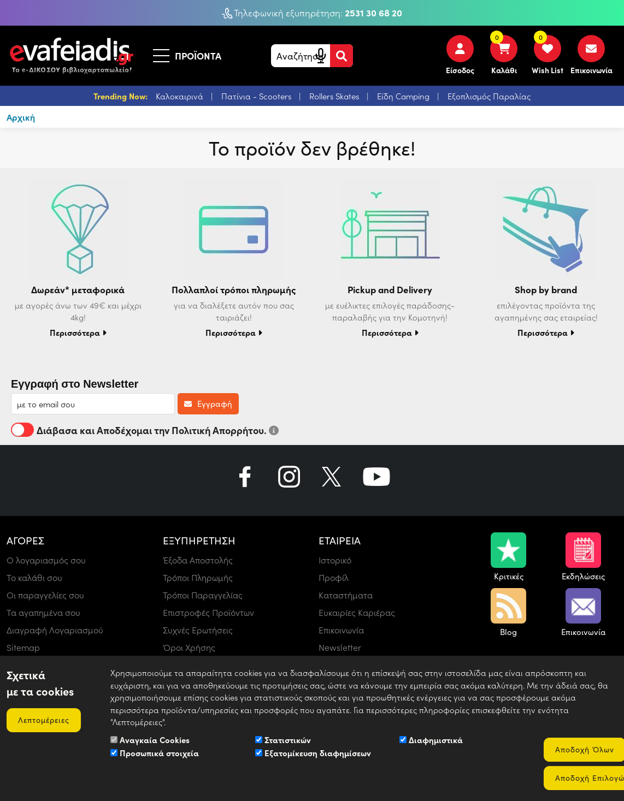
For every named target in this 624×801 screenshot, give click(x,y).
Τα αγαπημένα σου (43, 612)
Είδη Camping (404, 96)
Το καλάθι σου (34, 577)
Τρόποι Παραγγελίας (203, 595)
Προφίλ (334, 577)
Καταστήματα (346, 595)
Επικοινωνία (341, 630)
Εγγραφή (208, 403)
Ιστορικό (335, 560)
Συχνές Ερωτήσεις (198, 630)
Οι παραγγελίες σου (45, 595)
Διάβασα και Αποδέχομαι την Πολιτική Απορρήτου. (145, 430)
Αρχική (21, 117)
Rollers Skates (335, 96)
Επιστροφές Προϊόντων (208, 612)
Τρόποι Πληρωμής (198, 577)
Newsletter (340, 647)
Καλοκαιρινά (180, 96)
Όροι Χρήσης (189, 647)
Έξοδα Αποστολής (198, 560)
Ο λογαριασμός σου (46, 560)
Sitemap (23, 647)
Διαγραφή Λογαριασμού (55, 630)
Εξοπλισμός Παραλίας (489, 96)
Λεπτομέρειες (43, 720)
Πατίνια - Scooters (257, 96)
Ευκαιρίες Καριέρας (357, 612)
